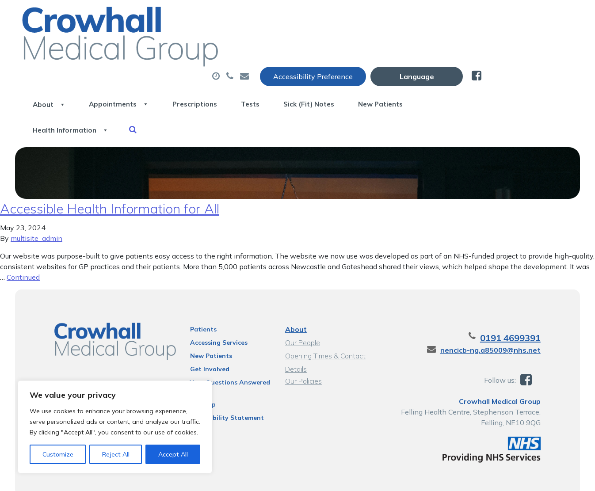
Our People (302, 311)
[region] (115, 427)
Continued (23, 245)
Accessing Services (214, 311)
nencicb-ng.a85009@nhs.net (501, 318)
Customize (57, 454)
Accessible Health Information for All (109, 177)
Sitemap (198, 373)
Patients (198, 298)
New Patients (525, 43)
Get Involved (205, 338)
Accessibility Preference (404, 16)
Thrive (564, 477)
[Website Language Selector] (508, 16)
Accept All (173, 454)
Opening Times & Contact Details (325, 325)
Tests (374, 43)
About (144, 43)
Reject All (116, 454)
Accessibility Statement (222, 386)
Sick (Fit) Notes (443, 43)
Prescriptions (309, 43)
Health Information (166, 74)
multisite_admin (36, 206)
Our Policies (303, 349)
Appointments (223, 43)
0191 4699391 (521, 306)
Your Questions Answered (225, 351)
